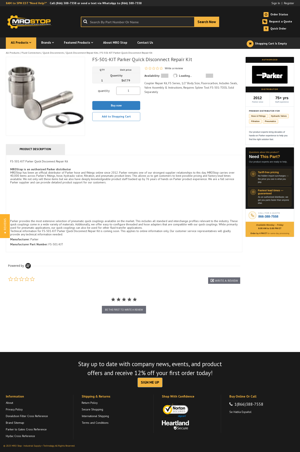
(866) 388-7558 (66, 3)
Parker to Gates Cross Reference (26, 429)
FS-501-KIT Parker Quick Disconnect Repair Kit (126, 52)
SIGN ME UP (150, 382)
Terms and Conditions (95, 423)
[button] (224, 280)
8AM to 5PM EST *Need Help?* (26, 3)
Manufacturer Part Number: (29, 244)
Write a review (174, 68)
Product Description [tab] (35, 149)
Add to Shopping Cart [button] (116, 116)
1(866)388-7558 (248, 404)
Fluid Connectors (31, 52)
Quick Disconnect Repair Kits (82, 52)
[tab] (124, 203)
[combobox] (150, 22)
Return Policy (90, 403)
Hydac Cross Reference (20, 436)
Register (289, 3)
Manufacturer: (20, 239)
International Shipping (95, 416)
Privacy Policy (14, 409)
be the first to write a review (124, 309)
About (9, 403)
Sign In (275, 3)
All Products (13, 52)
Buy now (116, 105)
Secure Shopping (92, 409)
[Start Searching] (206, 22)
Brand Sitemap (15, 423)
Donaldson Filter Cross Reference (27, 416)
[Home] (31, 21)
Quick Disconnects (53, 52)
